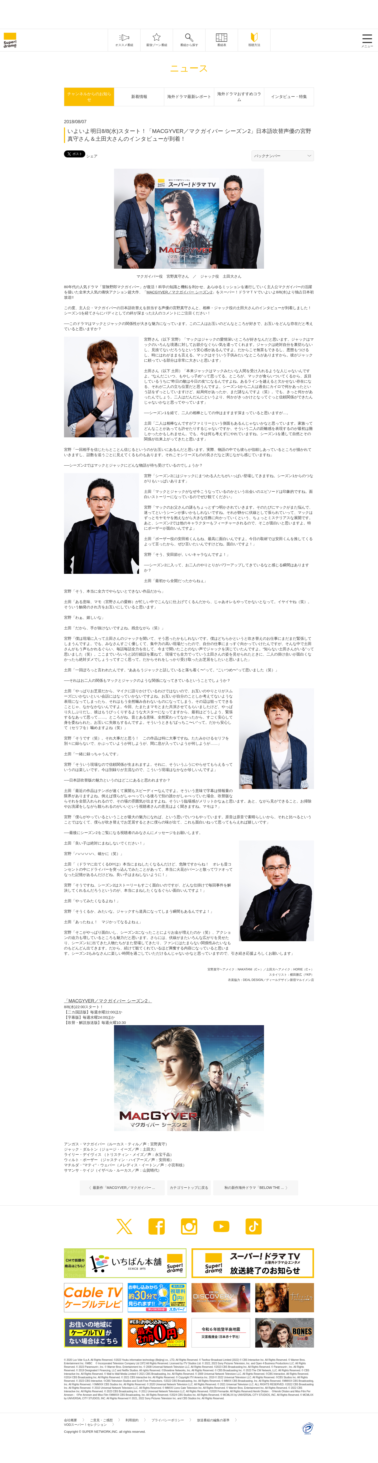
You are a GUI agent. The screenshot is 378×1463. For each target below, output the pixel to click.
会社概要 (74, 1420)
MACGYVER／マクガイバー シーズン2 (179, 292)
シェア (92, 156)
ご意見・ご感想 (105, 1420)
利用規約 (136, 1420)
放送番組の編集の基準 (216, 1420)
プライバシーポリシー (171, 1420)
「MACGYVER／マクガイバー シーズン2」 (108, 1000)
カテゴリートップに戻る (189, 1188)
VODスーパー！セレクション (89, 1425)
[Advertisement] (189, 13)
